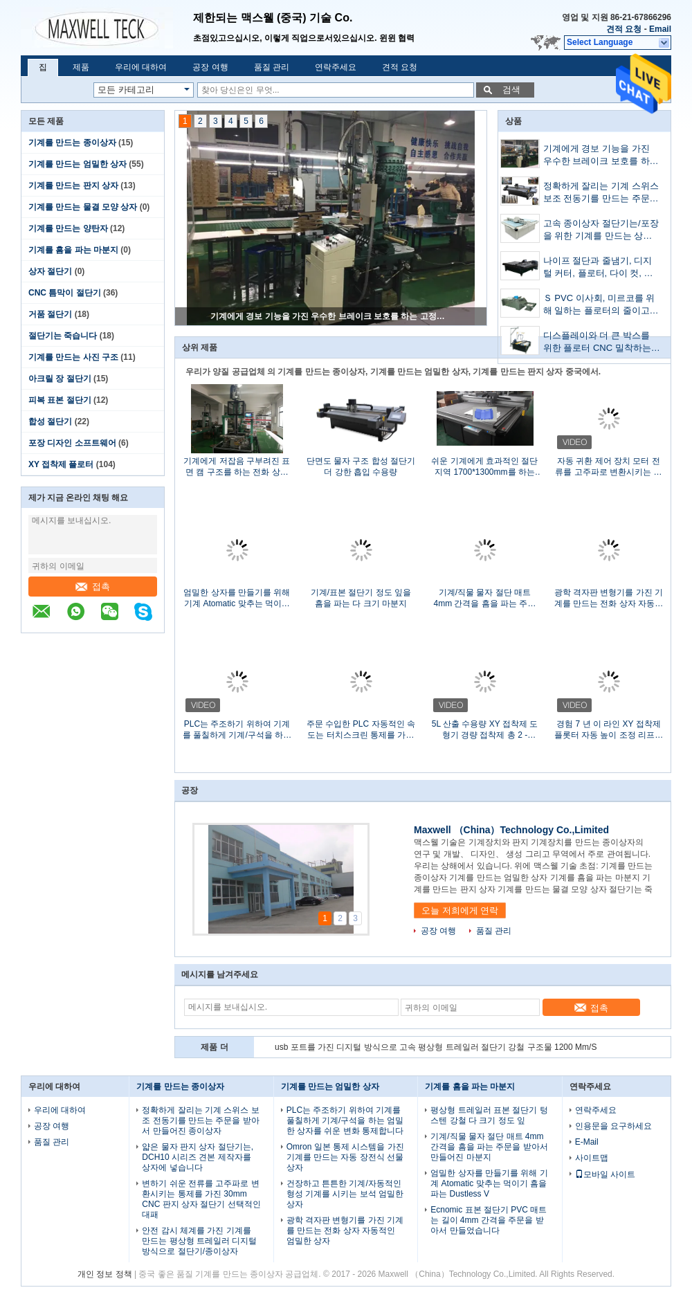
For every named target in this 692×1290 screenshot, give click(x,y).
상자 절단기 (50, 271)
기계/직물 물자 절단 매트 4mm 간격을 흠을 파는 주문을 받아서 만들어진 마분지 (484, 598)
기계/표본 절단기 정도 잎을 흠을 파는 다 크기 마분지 (361, 598)
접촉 (92, 586)
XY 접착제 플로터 (60, 464)
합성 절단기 (50, 421)
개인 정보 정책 (105, 1274)
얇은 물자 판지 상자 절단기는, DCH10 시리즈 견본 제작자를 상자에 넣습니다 (197, 1157)
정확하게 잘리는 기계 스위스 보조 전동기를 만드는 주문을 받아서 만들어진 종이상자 (601, 193)
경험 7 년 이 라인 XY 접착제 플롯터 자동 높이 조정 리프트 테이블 (608, 730)
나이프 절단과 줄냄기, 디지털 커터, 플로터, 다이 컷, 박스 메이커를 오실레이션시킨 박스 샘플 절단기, (599, 268)
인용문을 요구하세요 (613, 1126)
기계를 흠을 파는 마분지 (73, 250)
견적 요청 (623, 29)
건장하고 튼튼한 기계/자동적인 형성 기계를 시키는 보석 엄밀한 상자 (344, 1194)
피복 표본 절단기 (59, 400)
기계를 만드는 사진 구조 (73, 357)
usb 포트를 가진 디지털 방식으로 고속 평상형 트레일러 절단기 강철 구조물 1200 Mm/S (436, 1047)
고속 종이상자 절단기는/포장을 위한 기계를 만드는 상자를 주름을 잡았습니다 (601, 231)
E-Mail (587, 1142)
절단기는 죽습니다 (62, 335)
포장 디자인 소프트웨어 (72, 443)
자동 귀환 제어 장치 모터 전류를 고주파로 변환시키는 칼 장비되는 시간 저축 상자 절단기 (608, 467)
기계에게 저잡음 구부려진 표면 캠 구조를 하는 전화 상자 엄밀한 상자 (236, 467)
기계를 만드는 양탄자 (68, 228)
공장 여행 (210, 67)
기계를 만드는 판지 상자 (73, 185)
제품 (81, 67)
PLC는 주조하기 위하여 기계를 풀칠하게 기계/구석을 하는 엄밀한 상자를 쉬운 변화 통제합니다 (237, 730)
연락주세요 (335, 67)
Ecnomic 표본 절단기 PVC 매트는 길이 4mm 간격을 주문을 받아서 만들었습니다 (488, 1220)
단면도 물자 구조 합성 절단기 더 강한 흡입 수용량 (361, 466)
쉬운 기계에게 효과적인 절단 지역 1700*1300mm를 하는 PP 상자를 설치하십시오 (484, 467)
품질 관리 (271, 67)
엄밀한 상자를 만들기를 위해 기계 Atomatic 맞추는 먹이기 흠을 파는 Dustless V (236, 598)
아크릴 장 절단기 (59, 378)
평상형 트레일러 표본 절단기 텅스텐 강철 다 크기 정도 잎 (488, 1115)
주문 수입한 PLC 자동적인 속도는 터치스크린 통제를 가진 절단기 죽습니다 (361, 730)
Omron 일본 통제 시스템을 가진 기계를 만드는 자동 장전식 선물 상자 (345, 1157)
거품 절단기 (50, 314)
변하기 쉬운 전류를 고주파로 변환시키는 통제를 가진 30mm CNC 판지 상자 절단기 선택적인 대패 (201, 1199)
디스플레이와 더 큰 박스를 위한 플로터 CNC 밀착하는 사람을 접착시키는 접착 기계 (601, 343)
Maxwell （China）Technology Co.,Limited (511, 829)
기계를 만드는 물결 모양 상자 (82, 207)
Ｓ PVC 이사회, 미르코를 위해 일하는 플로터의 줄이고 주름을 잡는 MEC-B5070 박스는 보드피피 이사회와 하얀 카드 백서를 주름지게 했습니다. (601, 305)
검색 (511, 89)
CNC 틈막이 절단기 (64, 293)
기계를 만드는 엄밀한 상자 (77, 164)
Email (660, 29)
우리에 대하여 (141, 67)
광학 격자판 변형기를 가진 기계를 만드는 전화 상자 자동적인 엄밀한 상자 (608, 598)
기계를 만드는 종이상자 (72, 142)
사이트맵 (591, 1158)
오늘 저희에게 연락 (459, 910)
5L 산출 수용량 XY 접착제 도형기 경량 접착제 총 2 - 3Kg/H (485, 730)
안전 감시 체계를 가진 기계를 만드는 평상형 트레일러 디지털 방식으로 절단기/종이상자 (199, 1241)
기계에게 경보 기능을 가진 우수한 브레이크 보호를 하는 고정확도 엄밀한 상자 (331, 316)
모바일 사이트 (605, 1174)
